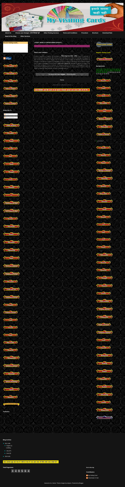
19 (99, 71)
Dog (67, 59)
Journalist (73, 63)
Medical (44, 65)
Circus (68, 58)
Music (49, 65)
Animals (36, 56)
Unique (55, 68)
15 (116, 69)
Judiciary (79, 63)
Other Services (25, 36)
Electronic (85, 59)
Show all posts (71, 74)
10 (107, 69)
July (7, 450)
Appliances (42, 56)
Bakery (79, 56)
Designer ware (54, 59)
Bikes (35, 58)
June (7, 453)
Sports (82, 66)
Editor (71, 59)
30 (119, 71)
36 (106, 72)
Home (62, 80)
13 (113, 69)
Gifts (79, 61)
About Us (8, 33)
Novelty (54, 65)
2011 (6, 443)
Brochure (95, 33)
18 (97, 71)
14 (114, 69)
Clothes (73, 58)
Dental (47, 59)
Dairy (35, 59)
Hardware (45, 63)
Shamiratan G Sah (93, 478)
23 (106, 71)
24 (108, 71)
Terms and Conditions (70, 33)
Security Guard (59, 66)
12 (111, 69)
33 (100, 72)
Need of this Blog (10, 36)
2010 (6, 456)
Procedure (84, 33)
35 (104, 72)
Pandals (60, 65)
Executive (36, 61)
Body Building (41, 58)
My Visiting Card (92, 475)
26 (112, 71)
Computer (85, 58)
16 (118, 69)
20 (100, 71)
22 (104, 71)
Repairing (45, 66)
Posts (6, 114)
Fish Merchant (43, 61)
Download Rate (107, 33)
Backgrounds (67, 56)
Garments (73, 61)
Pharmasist (80, 65)
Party (65, 65)
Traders (36, 68)
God (83, 61)
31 (97, 72)
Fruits (62, 61)
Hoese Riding (53, 63)
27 (114, 71)
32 (99, 72)
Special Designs (75, 66)
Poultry (86, 65)
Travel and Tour (48, 68)
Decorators (41, 59)
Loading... (9, 447)
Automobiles (56, 56)
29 (117, 71)
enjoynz (69, 483)
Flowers (50, 61)
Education (78, 59)
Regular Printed (37, 66)
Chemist (62, 58)
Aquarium (49, 56)
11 (109, 69)
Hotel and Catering (63, 63)
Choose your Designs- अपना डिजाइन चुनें (27, 33)
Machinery (38, 65)
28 (116, 71)
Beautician (86, 56)
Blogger (81, 483)
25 (110, 71)
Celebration (56, 58)
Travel (40, 68)
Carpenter (48, 58)
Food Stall (56, 61)
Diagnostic (61, 59)
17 (120, 69)
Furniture (68, 61)
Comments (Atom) (66, 85)
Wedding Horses (63, 68)
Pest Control (72, 65)
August (8, 445)
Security (52, 66)
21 (102, 71)
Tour (87, 66)
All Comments (9, 117)
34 (102, 72)
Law (89, 63)
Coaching (78, 58)
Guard (39, 63)
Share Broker (67, 66)
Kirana (84, 63)
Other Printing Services (51, 33)
